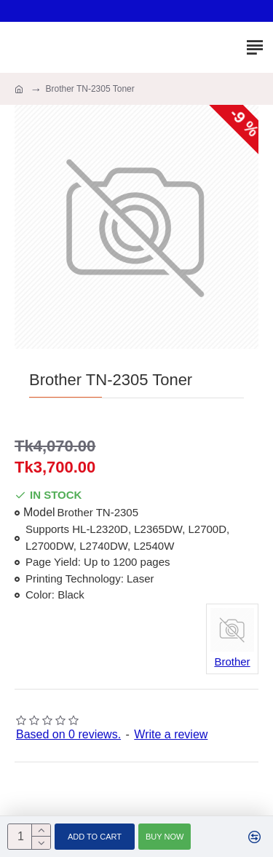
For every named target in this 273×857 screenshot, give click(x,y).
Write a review (170, 734)
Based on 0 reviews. (68, 734)
